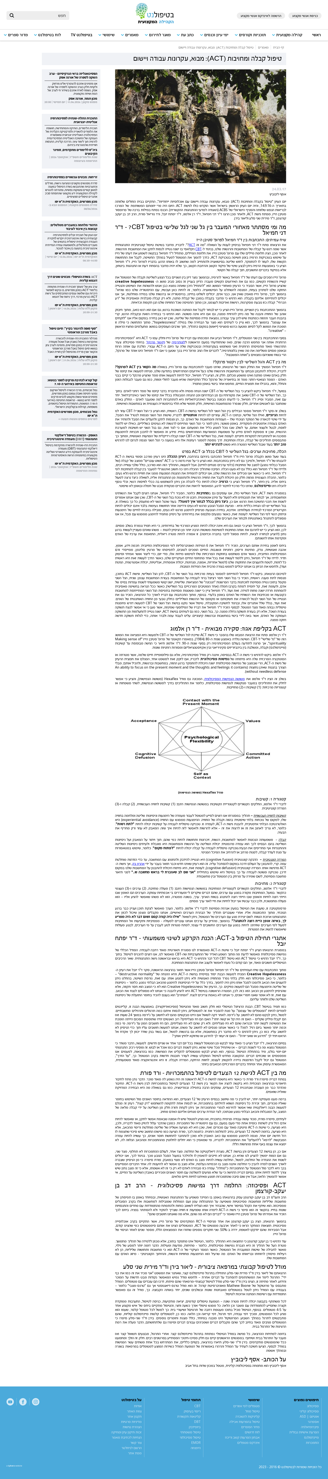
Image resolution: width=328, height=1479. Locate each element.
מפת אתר (135, 1453)
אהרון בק (138, 863)
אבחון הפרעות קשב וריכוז (242, 1437)
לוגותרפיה (178, 342)
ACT (192, 244)
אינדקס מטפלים (248, 1442)
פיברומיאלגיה (310, 1427)
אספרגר (313, 1422)
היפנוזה (196, 1448)
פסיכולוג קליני (309, 1411)
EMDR (196, 1442)
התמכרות (312, 1442)
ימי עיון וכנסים (216, 34)
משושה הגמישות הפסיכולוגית (224, 678)
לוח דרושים (252, 1432)
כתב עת (187, 34)
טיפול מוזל (252, 1411)
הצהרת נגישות (132, 1427)
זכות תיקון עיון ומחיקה (126, 1432)
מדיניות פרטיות (131, 1422)
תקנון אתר (134, 1416)
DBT (197, 1422)
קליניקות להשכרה (248, 1416)
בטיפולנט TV (81, 34)
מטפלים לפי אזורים (246, 1406)
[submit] (12, 15)
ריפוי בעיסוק (192, 1411)
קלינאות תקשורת (189, 1416)
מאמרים (131, 34)
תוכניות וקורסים (252, 34)
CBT (198, 249)
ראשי (316, 34)
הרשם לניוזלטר (132, 1448)
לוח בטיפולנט (49, 34)
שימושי (108, 34)
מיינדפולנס (311, 1437)
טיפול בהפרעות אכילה (244, 1422)
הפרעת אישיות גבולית (304, 1432)
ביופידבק (195, 1427)
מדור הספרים (250, 1427)
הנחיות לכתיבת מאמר (127, 1437)
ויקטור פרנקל (155, 342)
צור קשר (136, 1442)
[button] (289, 36)
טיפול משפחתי (190, 1432)
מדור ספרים (18, 34)
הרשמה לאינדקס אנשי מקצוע (261, 16)
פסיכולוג (313, 1406)
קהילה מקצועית (289, 34)
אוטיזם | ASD (309, 1416)
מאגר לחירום (160, 34)
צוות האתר (134, 1411)
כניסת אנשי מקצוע (305, 16)
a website (20, 1467)
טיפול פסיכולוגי (190, 1437)
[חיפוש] (41, 15)
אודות (138, 1406)
